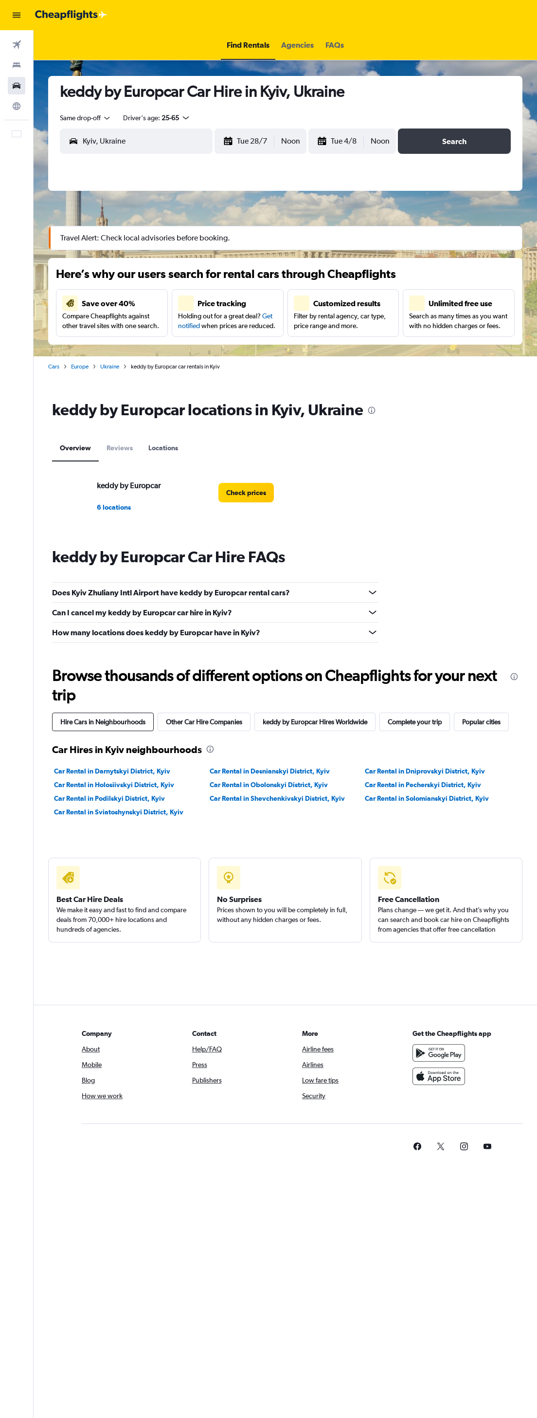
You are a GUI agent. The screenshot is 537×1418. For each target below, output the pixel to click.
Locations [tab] (163, 448)
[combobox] (85, 118)
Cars (53, 366)
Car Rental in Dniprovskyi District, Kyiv (425, 771)
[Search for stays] (16, 65)
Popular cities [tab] (481, 722)
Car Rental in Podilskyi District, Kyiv (109, 798)
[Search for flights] (16, 45)
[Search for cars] (16, 85)
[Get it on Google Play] (438, 1053)
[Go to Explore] (16, 106)
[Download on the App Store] (438, 1076)
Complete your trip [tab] (415, 722)
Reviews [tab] (120, 448)
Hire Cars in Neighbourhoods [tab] (102, 722)
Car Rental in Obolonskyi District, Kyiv (269, 785)
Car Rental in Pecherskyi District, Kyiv (423, 785)
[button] (16, 15)
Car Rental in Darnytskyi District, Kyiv (112, 771)
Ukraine (109, 366)
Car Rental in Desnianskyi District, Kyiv (270, 771)
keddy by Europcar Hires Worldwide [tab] (315, 722)
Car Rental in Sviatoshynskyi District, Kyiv (118, 812)
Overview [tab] (75, 448)
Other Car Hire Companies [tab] (204, 722)
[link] (246, 492)
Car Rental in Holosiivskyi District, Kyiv (114, 785)
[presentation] (371, 410)
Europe (80, 366)
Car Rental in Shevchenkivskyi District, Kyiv (277, 798)
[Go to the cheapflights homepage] (71, 15)
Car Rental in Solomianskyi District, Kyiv (427, 798)
